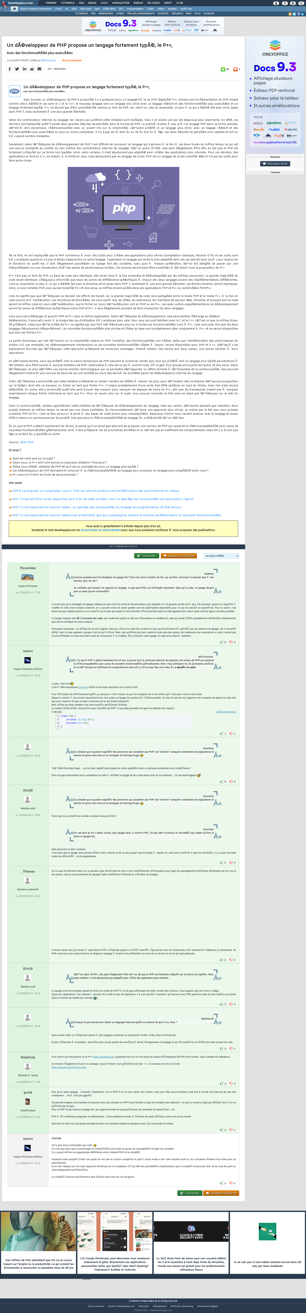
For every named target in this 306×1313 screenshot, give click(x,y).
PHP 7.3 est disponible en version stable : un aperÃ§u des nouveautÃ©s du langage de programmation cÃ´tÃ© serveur (97, 510)
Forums (51, 3)
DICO (197, 13)
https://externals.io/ (104, 1064)
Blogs (92, 3)
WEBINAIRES (106, 13)
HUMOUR (209, 13)
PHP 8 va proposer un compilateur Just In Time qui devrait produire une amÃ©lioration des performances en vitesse (95, 494)
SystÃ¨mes (186, 9)
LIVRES (120, 13)
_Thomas (28, 879)
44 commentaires (72, 63)
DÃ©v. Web (109, 9)
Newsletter (120, 3)
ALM (74, 9)
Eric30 (28, 798)
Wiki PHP (27, 445)
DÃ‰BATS (177, 13)
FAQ (81, 3)
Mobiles (172, 9)
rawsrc (28, 658)
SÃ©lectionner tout (226, 719)
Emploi (138, 3)
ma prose (83, 694)
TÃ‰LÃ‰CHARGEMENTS (141, 13)
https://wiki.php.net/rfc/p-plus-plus (69, 1074)
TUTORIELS (81, 13)
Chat (104, 3)
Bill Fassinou (49, 62)
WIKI (188, 13)
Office (161, 9)
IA (66, 9)
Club (179, 3)
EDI (121, 9)
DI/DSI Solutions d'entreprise (35, 9)
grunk (28, 1099)
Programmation (135, 9)
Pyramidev (28, 575)
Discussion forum (275, 163)
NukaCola (28, 1064)
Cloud (58, 9)
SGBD (150, 9)
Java (97, 9)
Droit (168, 3)
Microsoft (85, 9)
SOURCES (163, 13)
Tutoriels (67, 3)
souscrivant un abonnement (101, 533)
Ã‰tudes (153, 3)
